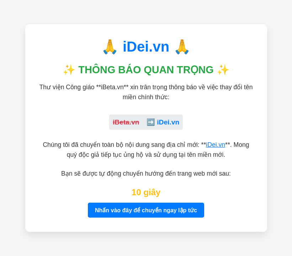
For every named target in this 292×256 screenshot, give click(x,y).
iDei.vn (215, 144)
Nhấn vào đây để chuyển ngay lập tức (146, 210)
